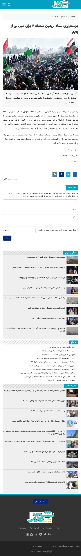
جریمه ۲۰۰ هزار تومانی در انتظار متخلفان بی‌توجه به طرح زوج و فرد (41, 277)
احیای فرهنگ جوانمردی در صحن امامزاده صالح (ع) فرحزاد (44, 451)
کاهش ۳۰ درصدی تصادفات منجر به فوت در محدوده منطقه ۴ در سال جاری (50, 376)
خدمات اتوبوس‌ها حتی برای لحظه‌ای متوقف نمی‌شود (46, 308)
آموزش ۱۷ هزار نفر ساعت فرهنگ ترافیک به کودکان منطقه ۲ (44, 400)
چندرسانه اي (47, 528)
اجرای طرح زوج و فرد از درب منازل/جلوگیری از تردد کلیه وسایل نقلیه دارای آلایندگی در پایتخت (34, 329)
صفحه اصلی (72, 16)
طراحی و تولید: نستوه (41, 551)
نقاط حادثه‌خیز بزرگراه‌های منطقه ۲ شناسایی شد (48, 461)
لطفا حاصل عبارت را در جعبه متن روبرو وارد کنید (58, 230)
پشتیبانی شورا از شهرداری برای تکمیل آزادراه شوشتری (46, 257)
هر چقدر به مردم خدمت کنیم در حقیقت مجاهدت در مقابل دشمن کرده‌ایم (39, 267)
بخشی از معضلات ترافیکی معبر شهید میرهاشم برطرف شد (55, 358)
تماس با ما (34, 528)
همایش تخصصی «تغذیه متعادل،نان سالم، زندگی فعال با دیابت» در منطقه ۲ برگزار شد (34, 390)
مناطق (63, 16)
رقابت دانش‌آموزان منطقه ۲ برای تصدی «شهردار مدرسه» (45, 482)
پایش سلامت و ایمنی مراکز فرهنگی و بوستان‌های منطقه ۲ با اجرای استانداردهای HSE (35, 441)
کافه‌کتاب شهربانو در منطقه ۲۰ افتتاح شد (61, 380)
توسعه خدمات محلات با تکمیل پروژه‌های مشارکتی (47, 411)
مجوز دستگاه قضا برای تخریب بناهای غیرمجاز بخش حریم (56, 351)
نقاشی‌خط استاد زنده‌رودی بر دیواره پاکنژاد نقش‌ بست (46, 472)
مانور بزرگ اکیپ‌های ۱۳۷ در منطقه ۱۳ (62, 347)
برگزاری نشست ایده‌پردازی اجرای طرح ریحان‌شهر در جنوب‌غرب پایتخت (51, 365)
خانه (57, 528)
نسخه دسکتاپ (40, 501)
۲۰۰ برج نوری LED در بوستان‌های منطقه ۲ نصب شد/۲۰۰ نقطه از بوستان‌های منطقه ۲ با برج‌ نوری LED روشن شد (34, 432)
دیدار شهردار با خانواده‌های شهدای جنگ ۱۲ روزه (48, 318)
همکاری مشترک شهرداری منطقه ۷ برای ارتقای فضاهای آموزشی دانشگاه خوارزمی (48, 373)
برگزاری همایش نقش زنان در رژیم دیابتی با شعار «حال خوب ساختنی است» (38, 421)
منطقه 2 (55, 16)
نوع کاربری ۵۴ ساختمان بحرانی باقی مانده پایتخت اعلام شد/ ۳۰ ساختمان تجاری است (35, 298)
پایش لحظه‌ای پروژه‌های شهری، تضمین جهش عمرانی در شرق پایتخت (52, 362)
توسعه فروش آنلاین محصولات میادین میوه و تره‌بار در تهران (44, 287)
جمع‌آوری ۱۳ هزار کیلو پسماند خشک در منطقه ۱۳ (58, 354)
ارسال (7, 238)
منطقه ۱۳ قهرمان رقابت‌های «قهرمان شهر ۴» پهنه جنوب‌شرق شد (53, 369)
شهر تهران (46, 546)
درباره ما (23, 528)
